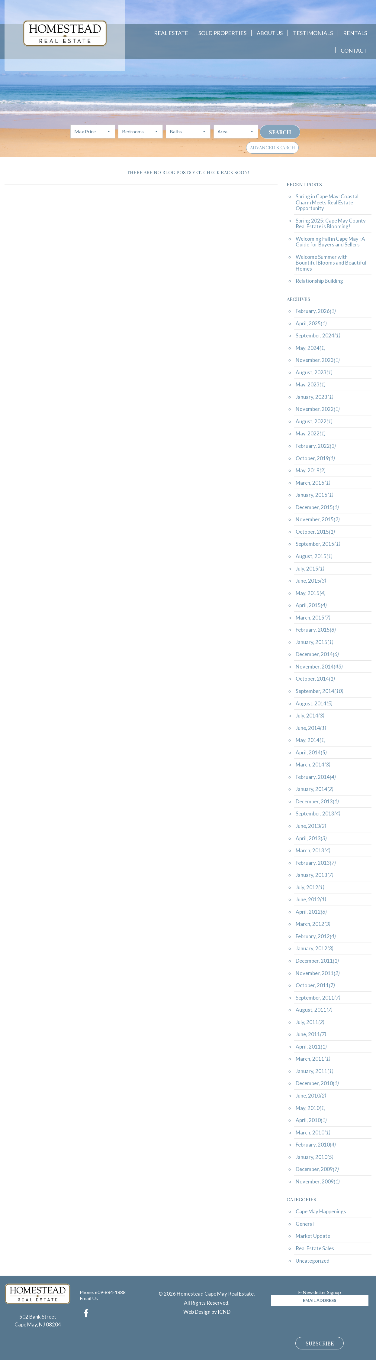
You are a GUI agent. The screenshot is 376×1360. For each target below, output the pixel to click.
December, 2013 (317, 801)
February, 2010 (316, 1144)
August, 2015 (314, 556)
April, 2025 (311, 323)
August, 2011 (314, 1010)
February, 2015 (316, 629)
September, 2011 (318, 997)
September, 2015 (318, 544)
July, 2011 (310, 1022)
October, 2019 (315, 458)
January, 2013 (314, 875)
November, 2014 (319, 666)
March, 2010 (313, 1132)
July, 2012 (310, 887)
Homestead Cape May (65, 33)
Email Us (89, 1298)
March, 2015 (313, 617)
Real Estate (171, 33)
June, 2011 (311, 1034)
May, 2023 (311, 384)
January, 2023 (314, 397)
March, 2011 (313, 1059)
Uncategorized (312, 1261)
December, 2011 (317, 961)
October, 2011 (315, 985)
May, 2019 (311, 470)
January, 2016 (314, 495)
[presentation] (317, 1320)
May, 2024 (311, 348)
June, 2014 (311, 728)
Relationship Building (319, 281)
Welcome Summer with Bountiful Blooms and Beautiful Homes (331, 263)
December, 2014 (317, 654)
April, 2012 (311, 912)
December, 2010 (317, 1083)
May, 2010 (311, 1108)
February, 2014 (316, 777)
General (305, 1224)
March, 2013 (313, 850)
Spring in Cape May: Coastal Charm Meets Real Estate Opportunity (327, 202)
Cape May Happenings (321, 1211)
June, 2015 (311, 581)
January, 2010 (314, 1157)
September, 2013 (318, 813)
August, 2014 (314, 703)
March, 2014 (313, 764)
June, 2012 (311, 899)
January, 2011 (314, 1071)
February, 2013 (316, 863)
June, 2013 (311, 826)
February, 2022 (316, 446)
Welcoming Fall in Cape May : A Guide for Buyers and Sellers (330, 242)
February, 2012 (316, 936)
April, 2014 (311, 752)
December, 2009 (317, 1169)
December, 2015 (317, 507)
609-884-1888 (110, 1292)
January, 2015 (314, 642)
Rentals (355, 33)
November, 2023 (318, 360)
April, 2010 (311, 1120)
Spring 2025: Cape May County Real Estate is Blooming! (331, 223)
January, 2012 (314, 948)
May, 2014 (311, 740)
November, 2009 (318, 1181)
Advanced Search (272, 147)
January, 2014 (314, 789)
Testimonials (313, 33)
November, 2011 (318, 973)
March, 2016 (313, 483)
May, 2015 (311, 593)
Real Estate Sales (315, 1248)
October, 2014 (315, 678)
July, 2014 (310, 715)
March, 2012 (313, 924)
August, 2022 (314, 421)
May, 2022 (311, 433)
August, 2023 (314, 372)
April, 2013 (311, 838)
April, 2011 (311, 1046)
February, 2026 (316, 311)
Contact (354, 50)
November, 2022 (318, 409)
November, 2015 (318, 519)
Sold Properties (222, 33)
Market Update (313, 1236)
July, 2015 (310, 568)
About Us (270, 33)
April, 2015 (311, 605)
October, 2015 (315, 532)
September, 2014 (319, 691)
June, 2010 (311, 1095)
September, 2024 (318, 335)
